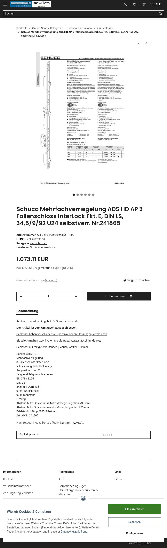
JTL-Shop (146, 543)
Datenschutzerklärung (23, 533)
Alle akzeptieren (132, 509)
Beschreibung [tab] (27, 311)
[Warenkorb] (151, 4)
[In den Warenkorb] (119, 296)
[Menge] (48, 296)
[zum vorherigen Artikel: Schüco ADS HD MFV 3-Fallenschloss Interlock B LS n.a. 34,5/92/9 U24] (139, 43)
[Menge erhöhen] (76, 296)
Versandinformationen (17, 486)
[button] (125, 4)
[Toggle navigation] (5, 2)
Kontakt (8, 479)
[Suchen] (80, 13)
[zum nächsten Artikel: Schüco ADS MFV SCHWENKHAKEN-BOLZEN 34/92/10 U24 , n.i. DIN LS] (147, 43)
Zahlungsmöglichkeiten (18, 493)
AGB (61, 479)
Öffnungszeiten (12, 499)
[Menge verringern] (21, 296)
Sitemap (120, 479)
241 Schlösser (38, 243)
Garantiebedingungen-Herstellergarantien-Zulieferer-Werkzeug (78, 490)
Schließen (132, 522)
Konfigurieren (131, 533)
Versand (47, 268)
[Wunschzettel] (134, 4)
